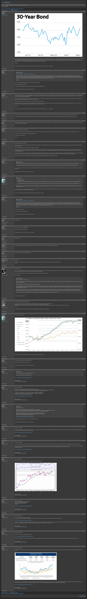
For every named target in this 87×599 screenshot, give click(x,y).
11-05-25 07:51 (4, 141)
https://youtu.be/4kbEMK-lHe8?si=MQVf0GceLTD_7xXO (24, 584)
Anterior (6, 592)
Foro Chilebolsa (6, 2)
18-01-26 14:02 (4, 457)
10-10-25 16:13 (4, 251)
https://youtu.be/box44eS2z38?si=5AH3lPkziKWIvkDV (23, 449)
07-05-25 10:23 (4, 93)
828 (11, 592)
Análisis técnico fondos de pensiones (17, 8)
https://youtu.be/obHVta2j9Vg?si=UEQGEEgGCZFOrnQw (24, 536)
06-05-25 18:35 (4, 70)
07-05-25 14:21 (4, 120)
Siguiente (16, 592)
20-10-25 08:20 (4, 258)
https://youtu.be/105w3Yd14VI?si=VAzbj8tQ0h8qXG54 (23, 377)
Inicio (3, 8)
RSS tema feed (82, 595)
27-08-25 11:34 (4, 225)
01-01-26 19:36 (4, 358)
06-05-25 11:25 (4, 11)
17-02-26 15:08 (4, 546)
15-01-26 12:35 (4, 440)
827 (9, 592)
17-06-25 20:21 (4, 218)
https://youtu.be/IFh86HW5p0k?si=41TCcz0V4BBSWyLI (24, 432)
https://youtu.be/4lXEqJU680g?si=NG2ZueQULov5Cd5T (24, 520)
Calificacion (3, 73)
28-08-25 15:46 (4, 236)
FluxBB (84, 596)
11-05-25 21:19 (4, 159)
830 (13, 592)
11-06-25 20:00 (4, 197)
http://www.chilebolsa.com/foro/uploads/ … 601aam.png (25, 73)
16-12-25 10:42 (4, 313)
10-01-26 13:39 (4, 385)
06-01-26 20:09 (4, 369)
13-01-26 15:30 (4, 426)
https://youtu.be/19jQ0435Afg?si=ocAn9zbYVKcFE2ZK (25, 416)
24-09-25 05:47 (4, 243)
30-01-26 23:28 (4, 499)
